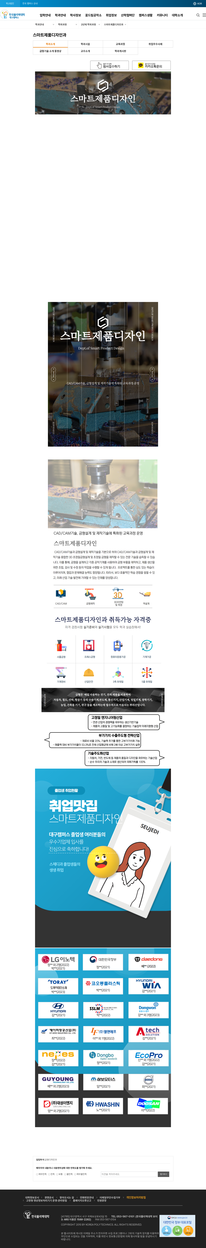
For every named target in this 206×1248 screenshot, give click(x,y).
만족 (53, 1174)
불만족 (70, 1174)
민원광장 (101, 1200)
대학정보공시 (32, 1197)
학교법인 (10, 3)
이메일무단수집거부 (110, 1197)
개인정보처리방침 (136, 1197)
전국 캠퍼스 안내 (30, 3)
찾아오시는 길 (67, 1197)
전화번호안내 (87, 1197)
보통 (61, 1174)
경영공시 (49, 1197)
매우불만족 (82, 1174)
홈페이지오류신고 (82, 1200)
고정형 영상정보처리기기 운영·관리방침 (46, 1200)
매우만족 (43, 1174)
